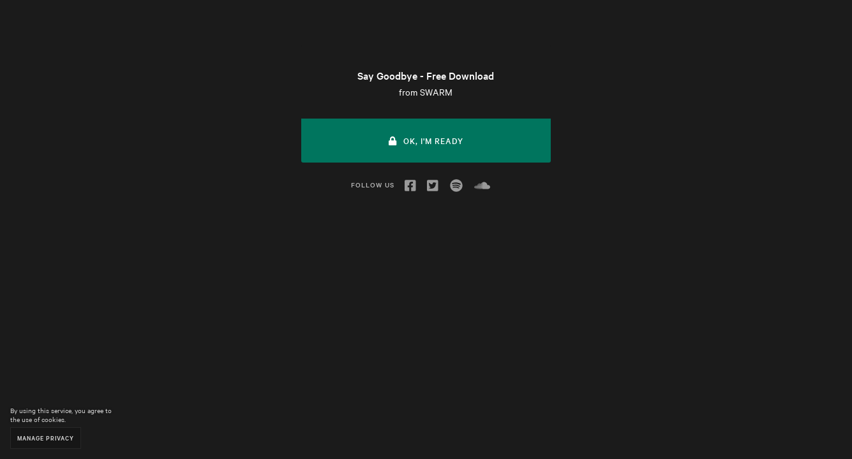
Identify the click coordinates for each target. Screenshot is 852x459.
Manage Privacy (45, 437)
